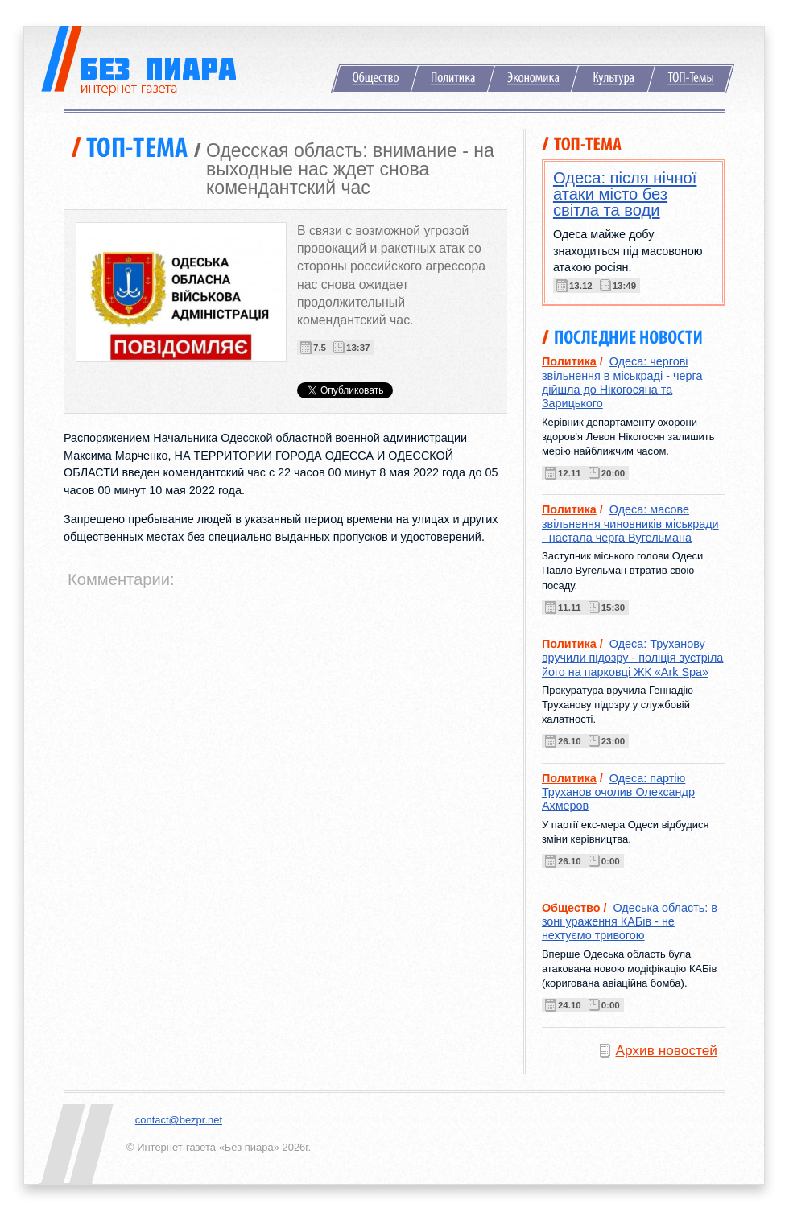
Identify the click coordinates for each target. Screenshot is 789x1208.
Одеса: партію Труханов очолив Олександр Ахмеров (618, 792)
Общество (374, 78)
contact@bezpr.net (178, 1120)
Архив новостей (666, 1050)
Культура (613, 78)
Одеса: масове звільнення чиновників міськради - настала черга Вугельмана (630, 523)
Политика (453, 78)
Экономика (533, 78)
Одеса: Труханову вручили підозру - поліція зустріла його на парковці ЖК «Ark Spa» (632, 657)
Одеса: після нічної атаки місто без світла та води (625, 194)
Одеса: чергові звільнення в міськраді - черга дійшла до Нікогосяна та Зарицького (622, 382)
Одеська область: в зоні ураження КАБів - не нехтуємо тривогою (629, 921)
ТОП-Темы (690, 78)
